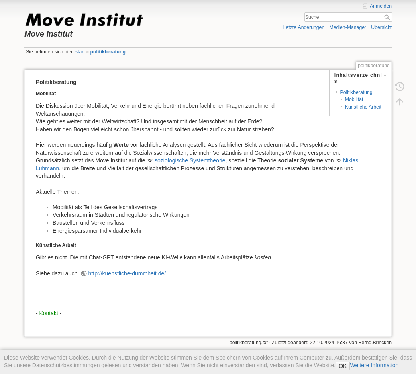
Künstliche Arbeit (363, 107)
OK (343, 366)
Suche (388, 17)
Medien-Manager (348, 27)
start (80, 52)
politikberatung (108, 52)
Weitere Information (374, 365)
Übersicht (381, 27)
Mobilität (354, 99)
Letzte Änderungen (304, 27)
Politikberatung (356, 92)
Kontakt (48, 313)
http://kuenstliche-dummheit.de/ (127, 273)
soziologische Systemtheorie (190, 160)
